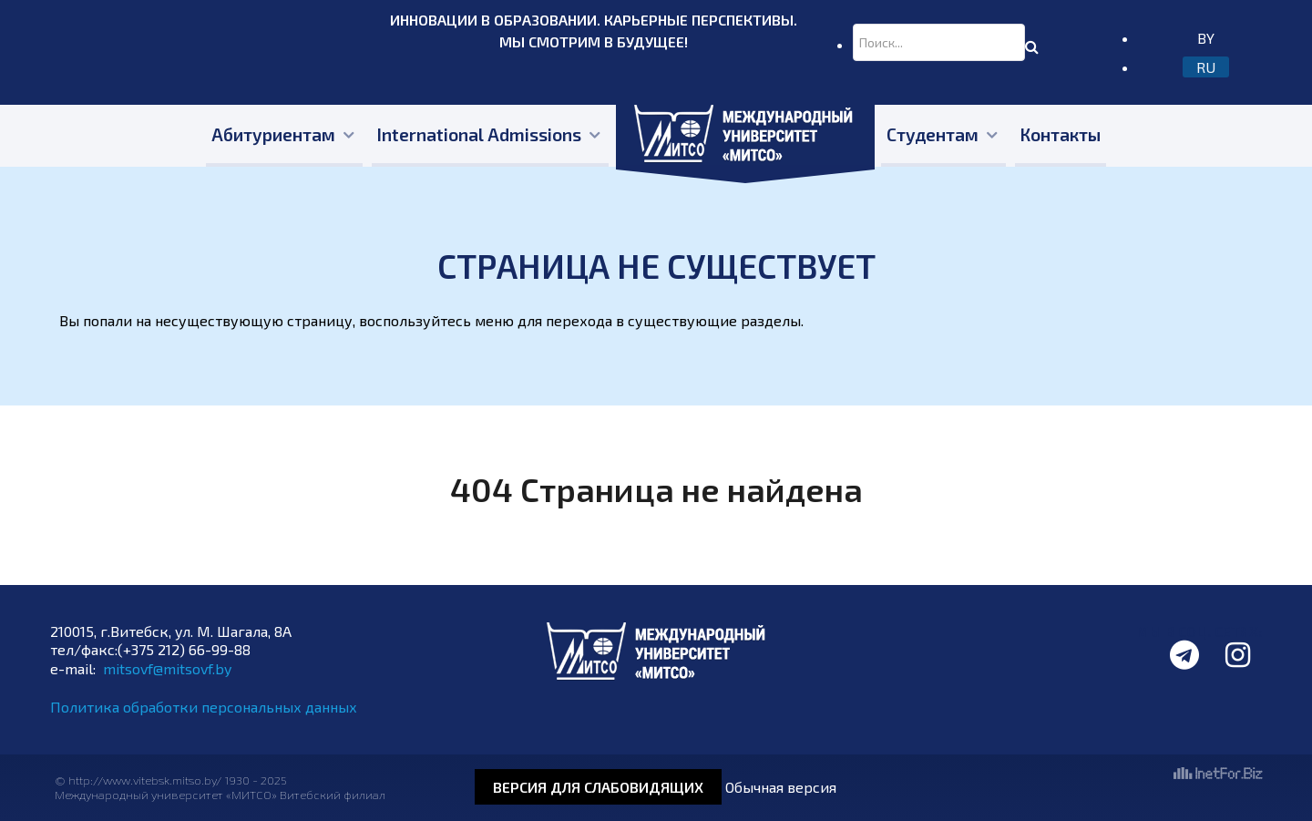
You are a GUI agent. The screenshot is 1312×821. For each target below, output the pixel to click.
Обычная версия (780, 786)
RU (1205, 67)
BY (1206, 37)
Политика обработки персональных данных (203, 706)
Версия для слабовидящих (598, 786)
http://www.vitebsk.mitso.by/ (146, 780)
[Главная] (745, 136)
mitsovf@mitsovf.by (167, 668)
